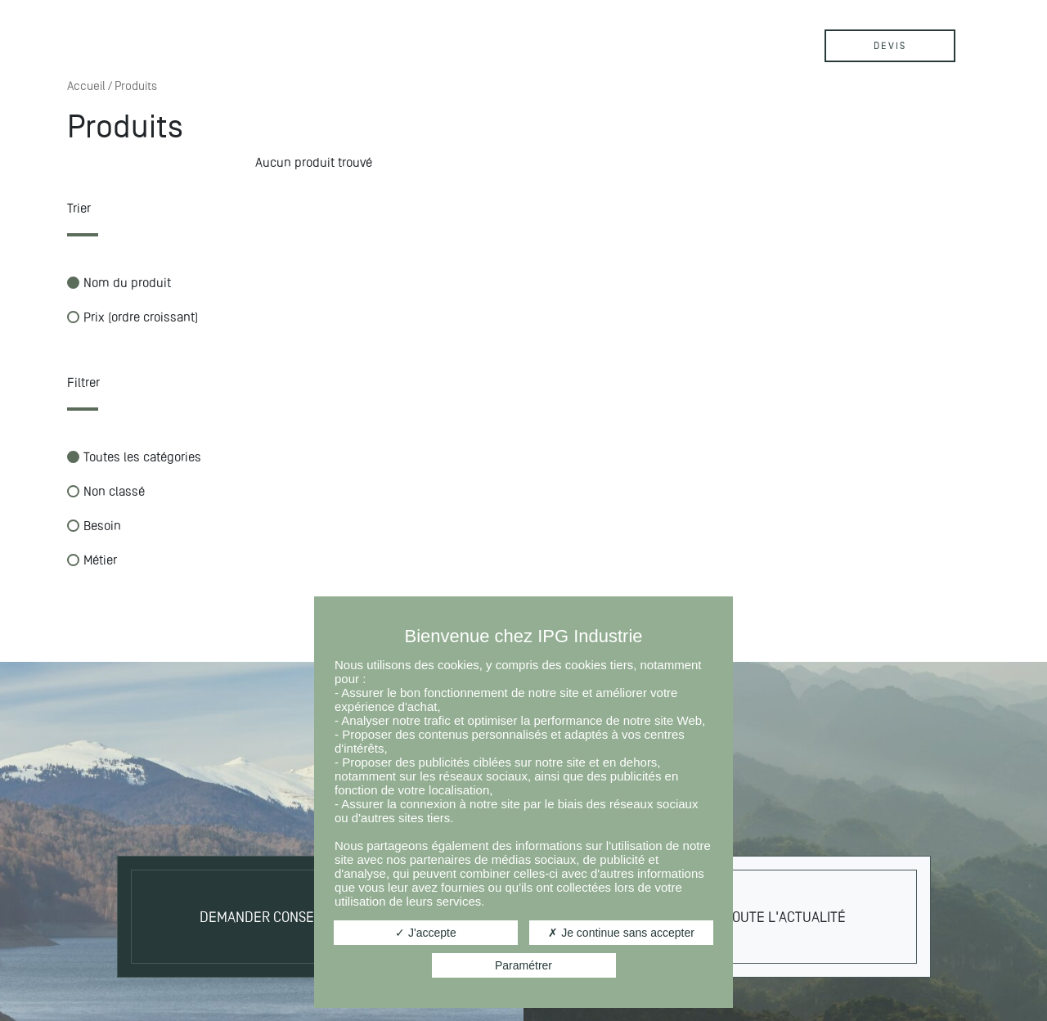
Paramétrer (523, 965)
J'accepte (425, 932)
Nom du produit (119, 282)
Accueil (86, 86)
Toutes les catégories (134, 457)
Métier (92, 560)
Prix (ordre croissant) (132, 317)
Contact (541, 39)
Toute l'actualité (785, 916)
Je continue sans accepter (621, 932)
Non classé (106, 491)
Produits (290, 39)
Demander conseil (262, 916)
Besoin (94, 525)
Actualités (416, 39)
